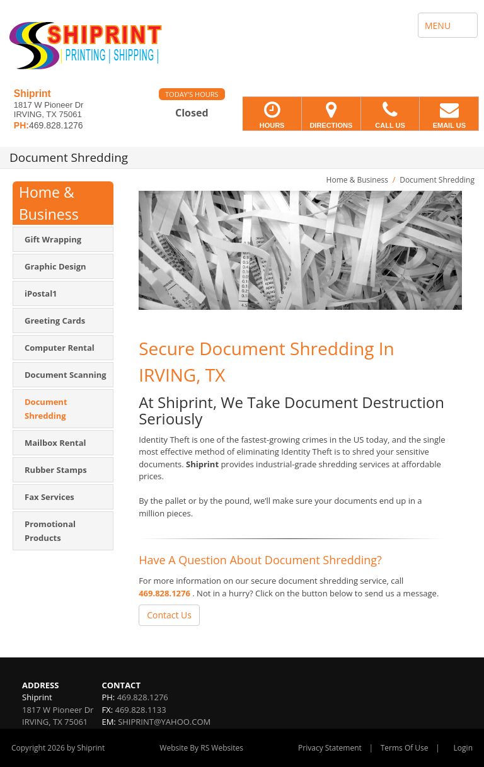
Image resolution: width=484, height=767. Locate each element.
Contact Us (169, 615)
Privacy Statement (330, 747)
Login (463, 747)
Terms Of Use (405, 747)
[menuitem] (63, 239)
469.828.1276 (164, 593)
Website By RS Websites (201, 747)
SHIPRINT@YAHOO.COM (164, 721)
